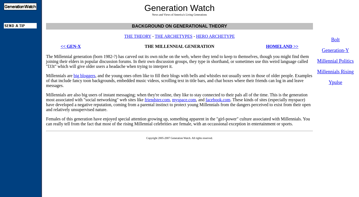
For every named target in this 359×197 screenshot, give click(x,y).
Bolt (335, 39)
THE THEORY (137, 36)
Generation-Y (335, 50)
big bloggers (84, 75)
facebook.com (218, 99)
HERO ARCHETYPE (215, 36)
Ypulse (335, 82)
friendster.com (157, 99)
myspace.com (184, 99)
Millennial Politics (335, 61)
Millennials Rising (335, 71)
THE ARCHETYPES (173, 36)
